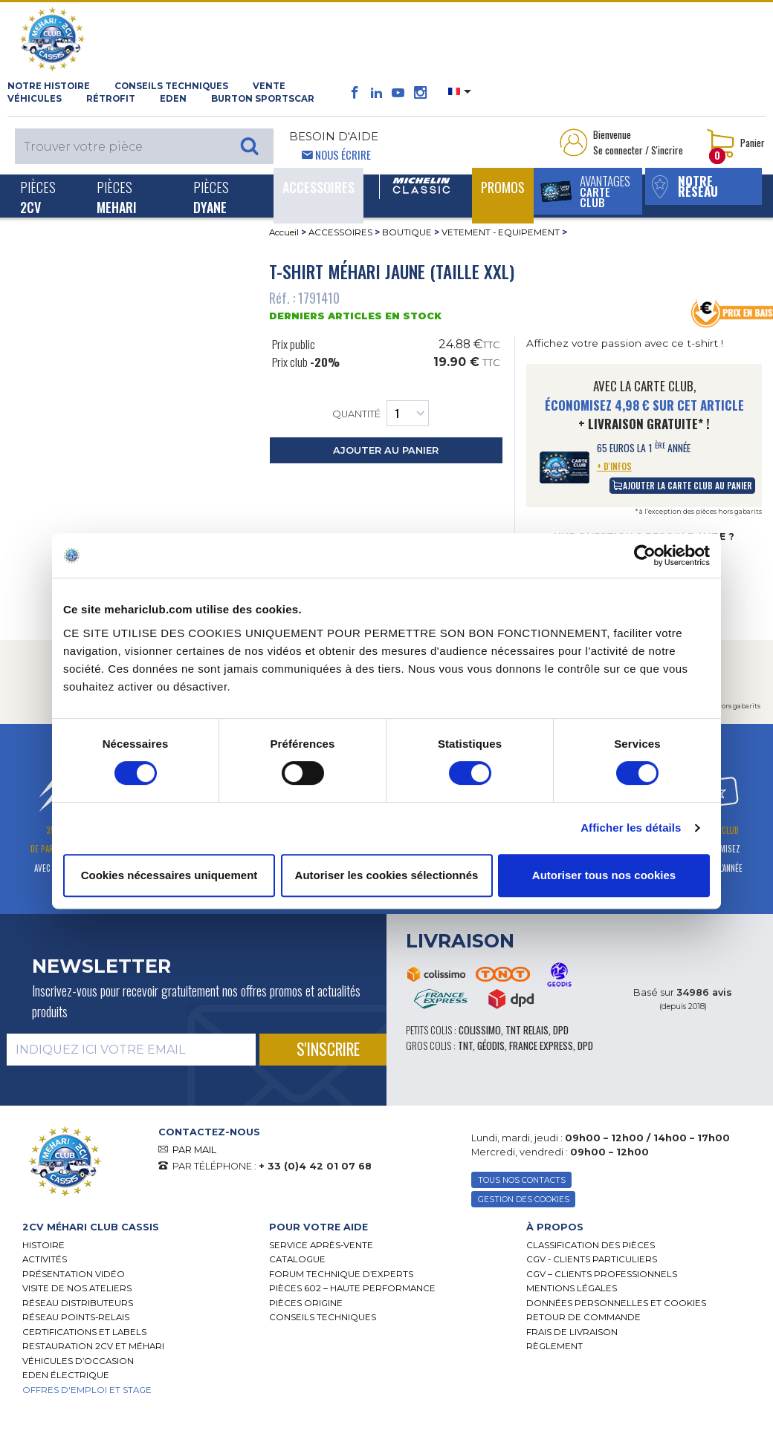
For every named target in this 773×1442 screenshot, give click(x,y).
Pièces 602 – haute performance (352, 1288)
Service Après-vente (321, 1245)
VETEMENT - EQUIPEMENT (501, 232)
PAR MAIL (194, 1149)
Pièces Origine (306, 1303)
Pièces (38, 197)
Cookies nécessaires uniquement (169, 875)
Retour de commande (583, 1317)
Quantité (380, 413)
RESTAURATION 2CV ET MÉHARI (93, 1346)
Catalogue (297, 1259)
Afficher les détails (630, 827)
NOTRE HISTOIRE (48, 86)
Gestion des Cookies (523, 1199)
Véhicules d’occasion (78, 1361)
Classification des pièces (590, 1245)
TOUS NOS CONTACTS (522, 1180)
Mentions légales (571, 1288)
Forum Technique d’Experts (341, 1274)
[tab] (134, 1227)
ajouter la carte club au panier (682, 485)
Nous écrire (343, 154)
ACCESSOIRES (340, 232)
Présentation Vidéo (73, 1274)
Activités (44, 1259)
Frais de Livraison (572, 1332)
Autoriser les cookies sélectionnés (387, 875)
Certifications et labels (84, 1332)
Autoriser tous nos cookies (604, 875)
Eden (173, 99)
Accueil (284, 232)
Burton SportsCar (262, 99)
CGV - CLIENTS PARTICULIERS (591, 1259)
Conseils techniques (171, 86)
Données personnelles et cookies (616, 1303)
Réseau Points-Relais (75, 1317)
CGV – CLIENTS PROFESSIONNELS (601, 1274)
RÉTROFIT (110, 99)
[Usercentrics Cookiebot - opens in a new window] (645, 555)
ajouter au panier (386, 450)
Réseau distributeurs (77, 1303)
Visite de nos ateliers (77, 1288)
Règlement (554, 1346)
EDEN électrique (65, 1375)
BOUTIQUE (407, 232)
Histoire (43, 1245)
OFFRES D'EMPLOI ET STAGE (87, 1390)
